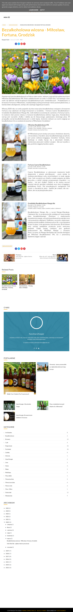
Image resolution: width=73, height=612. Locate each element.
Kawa (7, 466)
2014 (7, 565)
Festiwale (8, 449)
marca (9, 538)
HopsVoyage (9, 459)
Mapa (7, 469)
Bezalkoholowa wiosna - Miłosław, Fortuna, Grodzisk (22, 541)
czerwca (9, 530)
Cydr (6, 442)
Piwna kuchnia (9, 479)
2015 (7, 562)
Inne (6, 462)
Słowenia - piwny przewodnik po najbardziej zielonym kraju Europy (58, 367)
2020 (7, 522)
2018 (7, 553)
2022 (7, 516)
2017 (7, 556)
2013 (7, 567)
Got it (42, 10)
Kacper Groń (5, 39)
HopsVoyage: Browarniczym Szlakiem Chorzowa (24, 416)
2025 (7, 508)
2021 (7, 519)
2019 (7, 551)
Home (4, 25)
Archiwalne (8, 432)
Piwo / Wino (8, 489)
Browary (7, 439)
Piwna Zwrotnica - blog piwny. (34, 610)
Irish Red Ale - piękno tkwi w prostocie (18, 543)
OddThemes (61, 610)
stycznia (9, 547)
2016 (7, 559)
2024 (7, 511)
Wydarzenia (8, 496)
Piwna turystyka (10, 482)
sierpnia (9, 524)
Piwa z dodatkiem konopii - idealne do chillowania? (57, 405)
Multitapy (8, 472)
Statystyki (8, 492)
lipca (8, 527)
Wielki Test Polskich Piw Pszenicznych (18, 394)
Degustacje (8, 446)
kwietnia (9, 535)
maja (8, 533)
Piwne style (8, 486)
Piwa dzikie (8, 476)
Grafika (7, 452)
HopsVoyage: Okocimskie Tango (23, 405)
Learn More (33, 10)
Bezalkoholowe (13, 25)
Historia (7, 456)
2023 (7, 514)
